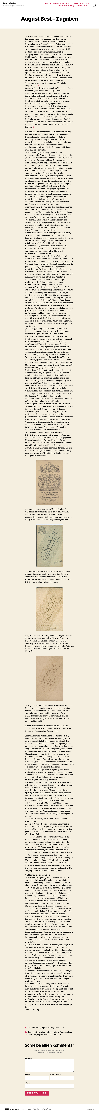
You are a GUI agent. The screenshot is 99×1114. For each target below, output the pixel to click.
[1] (38, 86)
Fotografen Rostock (80, 3)
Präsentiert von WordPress (44, 1109)
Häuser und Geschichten (51, 3)
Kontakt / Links (82, 6)
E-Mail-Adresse (55, 1075)
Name (27, 1075)
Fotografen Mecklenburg (66, 6)
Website (27, 1083)
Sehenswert (66, 3)
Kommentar (29, 1058)
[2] (33, 127)
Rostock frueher (10, 3)
